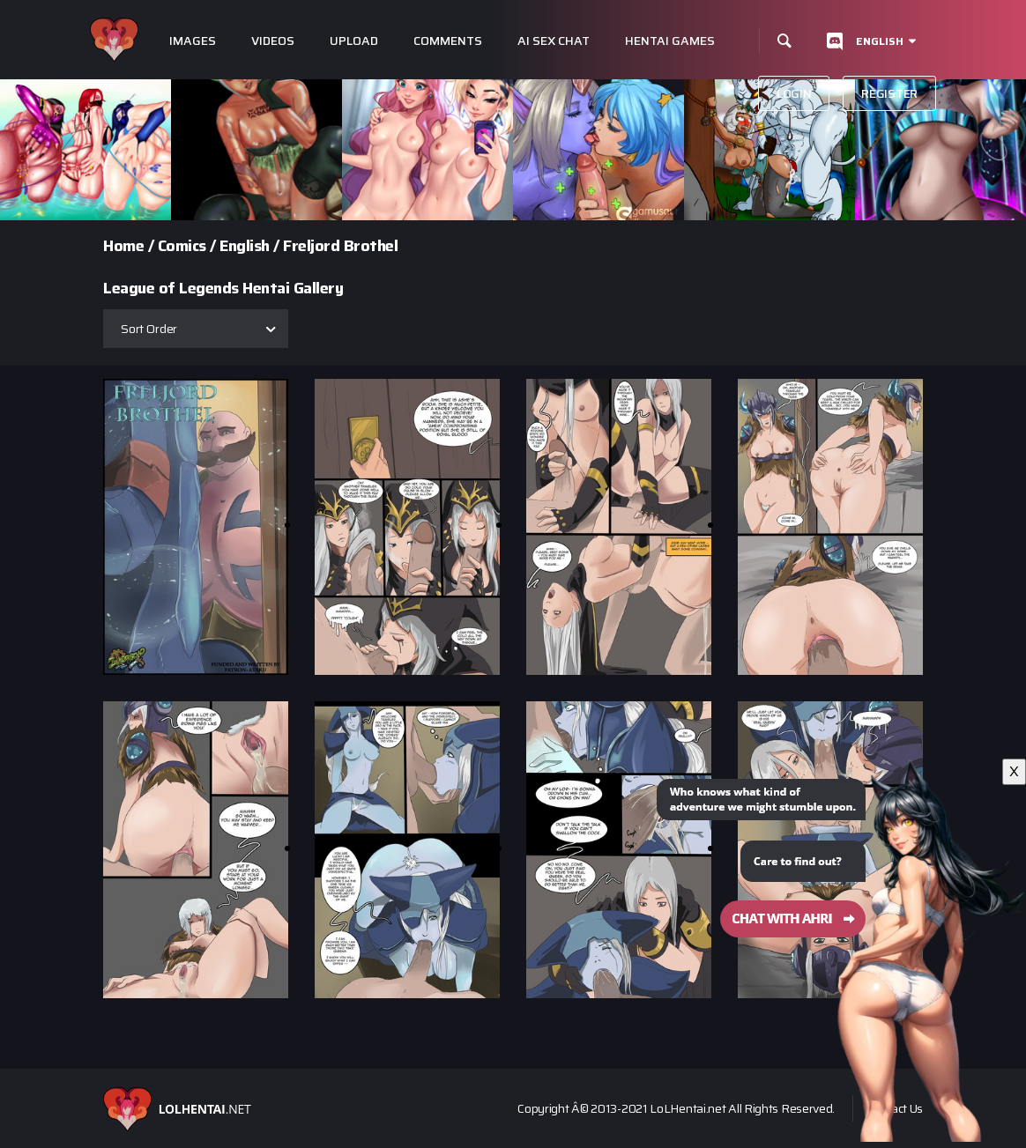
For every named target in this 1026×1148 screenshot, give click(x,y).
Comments (447, 41)
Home (123, 245)
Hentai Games (670, 41)
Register (889, 93)
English (879, 41)
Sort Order (149, 328)
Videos (272, 41)
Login (794, 93)
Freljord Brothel (340, 245)
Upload (354, 41)
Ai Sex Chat (553, 41)
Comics (182, 245)
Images (192, 41)
